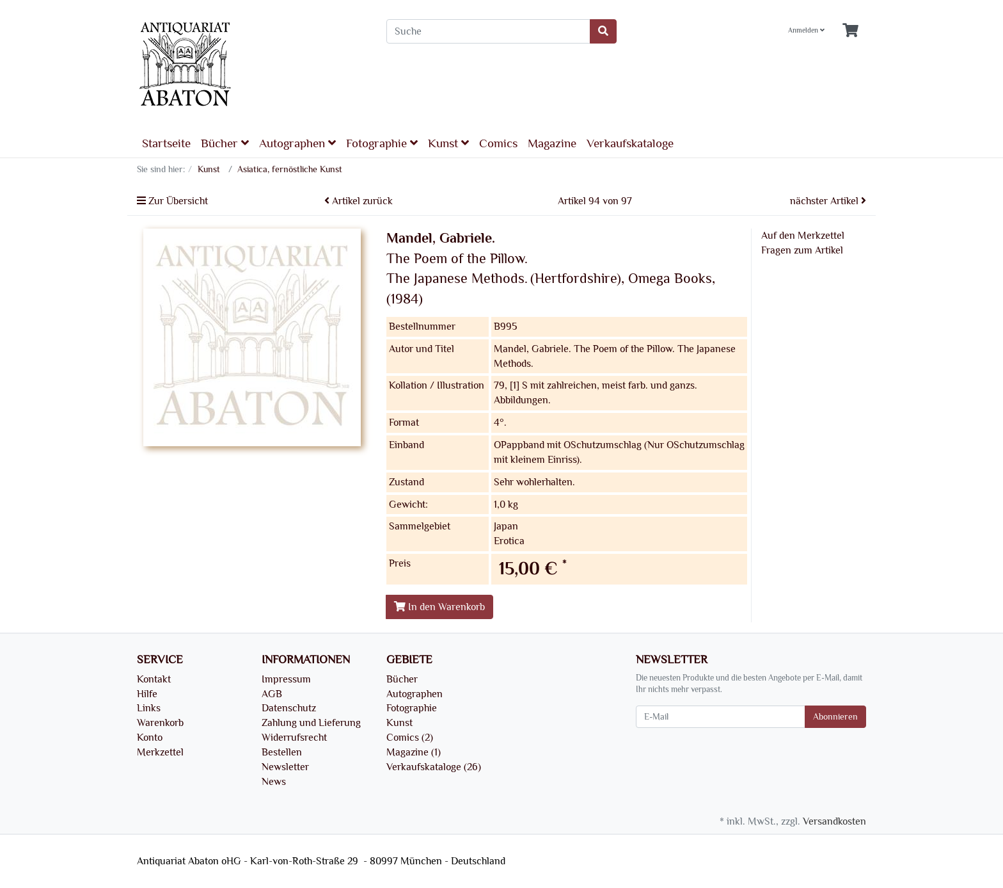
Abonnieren (835, 717)
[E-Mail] (720, 717)
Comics (498, 143)
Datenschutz (289, 708)
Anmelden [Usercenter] (806, 30)
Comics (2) (409, 737)
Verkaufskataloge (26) (433, 767)
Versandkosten (834, 821)
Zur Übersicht (172, 201)
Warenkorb (160, 723)
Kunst (448, 143)
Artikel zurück (358, 201)
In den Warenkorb (439, 607)
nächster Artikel (828, 201)
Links (149, 708)
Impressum (286, 679)
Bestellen (282, 752)
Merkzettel (160, 752)
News (274, 781)
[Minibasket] (850, 31)
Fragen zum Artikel (802, 250)
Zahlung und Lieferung (311, 723)
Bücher (225, 143)
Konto (149, 737)
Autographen (297, 143)
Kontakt (154, 679)
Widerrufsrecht (294, 737)
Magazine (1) (413, 752)
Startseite (166, 143)
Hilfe (147, 694)
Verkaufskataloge (630, 143)
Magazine (552, 143)
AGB (272, 694)
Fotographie (382, 143)
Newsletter (285, 767)
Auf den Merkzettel (802, 235)
